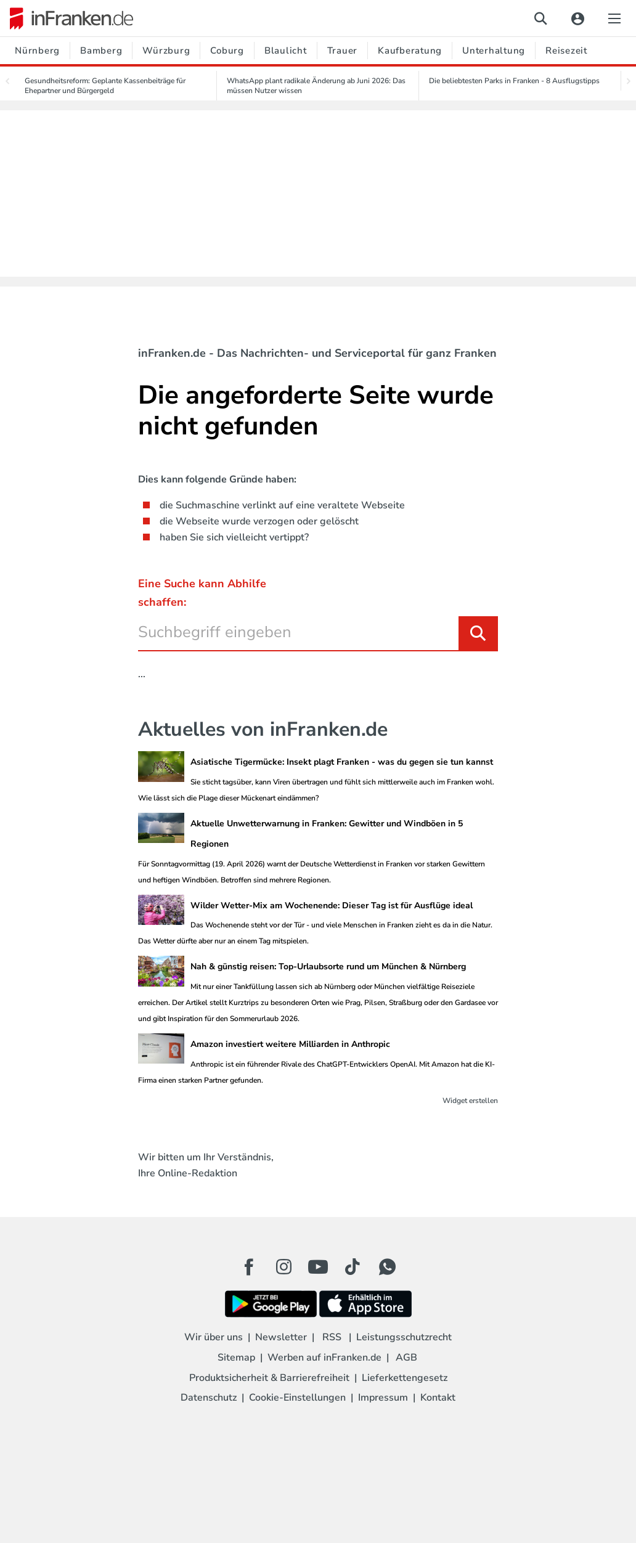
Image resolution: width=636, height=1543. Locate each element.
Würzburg (166, 50)
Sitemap (236, 1357)
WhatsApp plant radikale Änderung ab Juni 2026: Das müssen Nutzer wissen (316, 86)
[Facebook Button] (249, 1267)
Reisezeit (566, 50)
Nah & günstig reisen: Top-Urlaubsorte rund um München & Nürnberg (328, 966)
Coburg (227, 50)
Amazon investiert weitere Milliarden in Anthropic (290, 1044)
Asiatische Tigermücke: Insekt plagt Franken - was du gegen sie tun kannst (341, 762)
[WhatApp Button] (387, 1267)
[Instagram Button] (283, 1270)
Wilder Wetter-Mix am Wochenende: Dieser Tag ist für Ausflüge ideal (331, 905)
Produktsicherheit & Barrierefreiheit (269, 1378)
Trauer (342, 50)
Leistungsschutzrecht (404, 1337)
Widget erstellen (470, 1100)
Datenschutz (209, 1397)
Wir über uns (213, 1337)
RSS (331, 1337)
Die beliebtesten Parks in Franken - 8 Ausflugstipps (514, 81)
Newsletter (281, 1337)
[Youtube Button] (318, 1267)
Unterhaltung (493, 50)
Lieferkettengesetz (404, 1378)
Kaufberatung (410, 50)
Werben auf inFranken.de (324, 1357)
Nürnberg (37, 50)
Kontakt (437, 1397)
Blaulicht (285, 50)
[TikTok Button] (352, 1267)
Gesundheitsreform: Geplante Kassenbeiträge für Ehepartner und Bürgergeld (105, 86)
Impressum (383, 1397)
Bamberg (101, 50)
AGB (406, 1357)
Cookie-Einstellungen (297, 1397)
